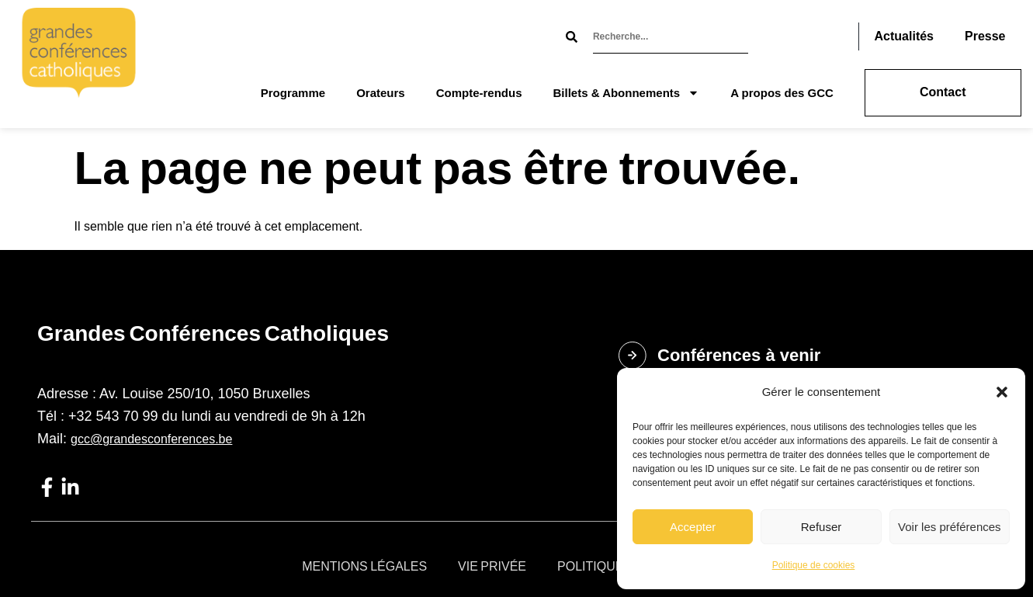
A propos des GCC (782, 92)
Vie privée (492, 566)
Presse (985, 36)
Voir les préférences (949, 526)
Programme (293, 92)
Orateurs (380, 92)
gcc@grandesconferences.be (151, 439)
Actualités (904, 36)
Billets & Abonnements (626, 92)
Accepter (693, 526)
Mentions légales (364, 566)
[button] (1002, 392)
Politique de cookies (813, 565)
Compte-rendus (479, 92)
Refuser (821, 526)
